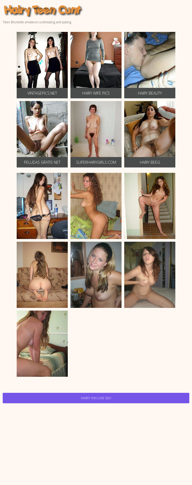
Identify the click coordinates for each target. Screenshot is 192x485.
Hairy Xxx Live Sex (96, 398)
